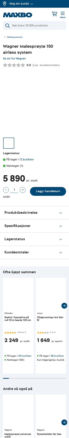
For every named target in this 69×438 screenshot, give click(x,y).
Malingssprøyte (14, 37)
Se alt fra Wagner (14, 59)
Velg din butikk (21, 4)
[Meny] (62, 15)
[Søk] (34, 25)
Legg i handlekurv (48, 191)
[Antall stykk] (14, 190)
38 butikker (24, 356)
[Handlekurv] (54, 14)
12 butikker (27, 159)
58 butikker (57, 356)
